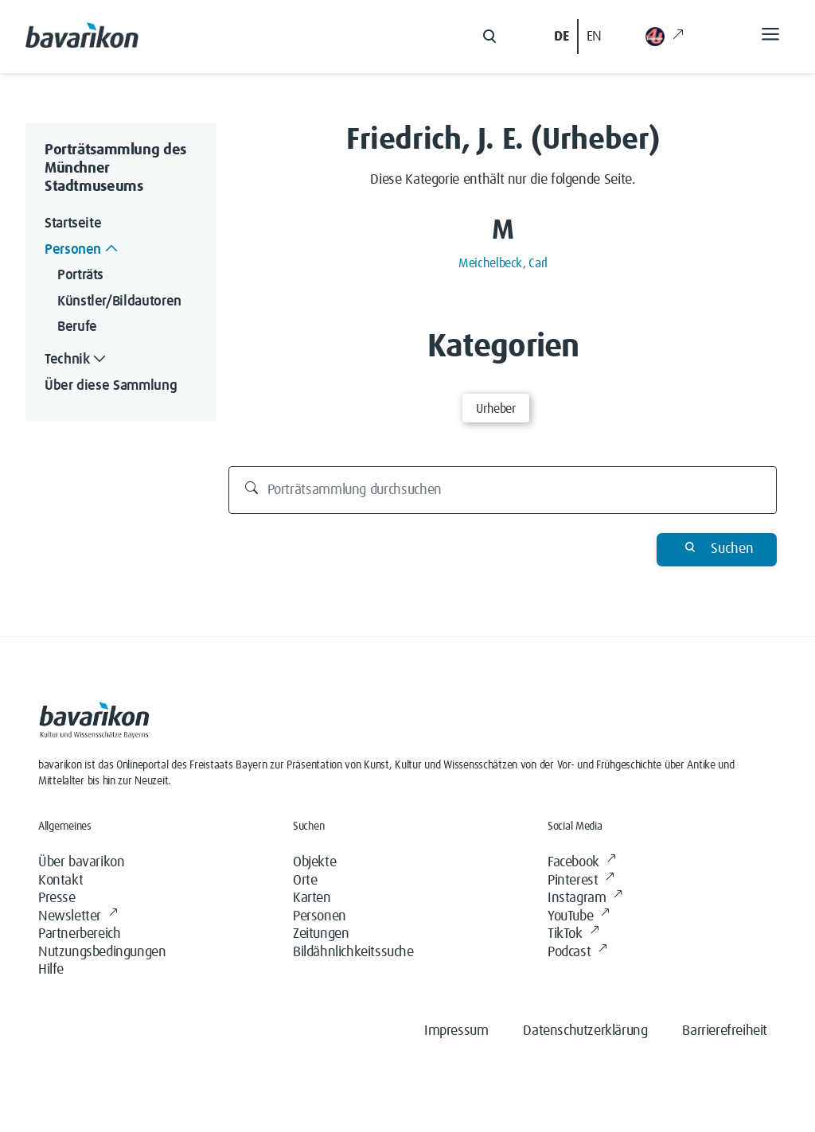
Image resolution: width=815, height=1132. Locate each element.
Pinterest (581, 881)
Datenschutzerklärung (585, 1031)
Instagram (585, 898)
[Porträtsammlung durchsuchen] (503, 490)
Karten (312, 898)
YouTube (579, 917)
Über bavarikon (81, 862)
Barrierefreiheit (724, 1031)
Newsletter (78, 917)
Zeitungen (321, 934)
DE (561, 36)
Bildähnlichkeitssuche (353, 952)
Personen (319, 916)
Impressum (456, 1031)
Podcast (577, 952)
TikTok (573, 934)
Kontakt (60, 880)
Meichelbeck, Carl (503, 263)
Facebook (581, 863)
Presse (57, 898)
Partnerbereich (79, 934)
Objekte (314, 862)
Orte (305, 880)
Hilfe (51, 970)
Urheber (495, 409)
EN (594, 36)
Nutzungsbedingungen (102, 952)
